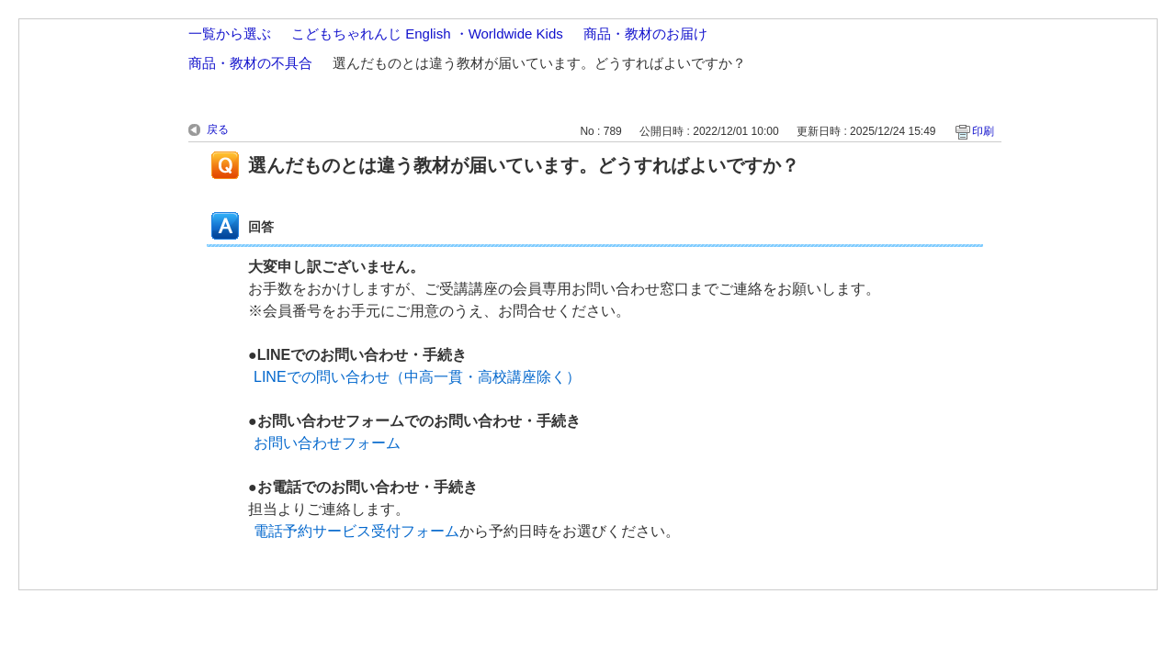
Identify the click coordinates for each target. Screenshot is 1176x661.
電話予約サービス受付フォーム (356, 531)
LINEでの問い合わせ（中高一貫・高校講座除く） (417, 377)
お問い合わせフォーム (327, 443)
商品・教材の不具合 (250, 63)
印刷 (983, 131)
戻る (218, 129)
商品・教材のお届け (645, 33)
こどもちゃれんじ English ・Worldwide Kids (427, 33)
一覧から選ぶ (229, 33)
